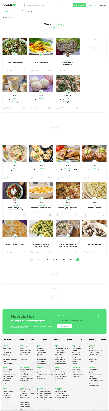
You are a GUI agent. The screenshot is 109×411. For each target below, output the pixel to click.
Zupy (14, 168)
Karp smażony (23, 376)
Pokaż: (54, 28)
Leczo (3, 390)
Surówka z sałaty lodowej (61, 348)
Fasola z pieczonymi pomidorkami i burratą (15, 208)
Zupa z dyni (40, 348)
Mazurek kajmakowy (77, 371)
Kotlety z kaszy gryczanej (95, 350)
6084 (64, 259)
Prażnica (4, 365)
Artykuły (29, 11)
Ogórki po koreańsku (94, 384)
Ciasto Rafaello (76, 354)
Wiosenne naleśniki (41, 170)
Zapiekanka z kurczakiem (43, 391)
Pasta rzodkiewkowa (59, 374)
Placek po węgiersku (7, 391)
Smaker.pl (4, 17)
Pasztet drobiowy (6, 373)
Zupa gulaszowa (41, 359)
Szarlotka (74, 350)
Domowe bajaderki (94, 244)
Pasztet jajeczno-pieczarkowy (68, 63)
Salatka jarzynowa (59, 354)
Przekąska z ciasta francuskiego (62, 395)
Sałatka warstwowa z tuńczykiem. (68, 101)
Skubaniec (74, 363)
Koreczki (39, 376)
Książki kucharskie (18, 11)
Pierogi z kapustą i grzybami (27, 378)
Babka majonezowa (77, 373)
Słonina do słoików (94, 385)
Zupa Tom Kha (14, 170)
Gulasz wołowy (6, 395)
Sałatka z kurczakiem (60, 352)
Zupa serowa (40, 357)
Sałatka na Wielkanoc (60, 357)
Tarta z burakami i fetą (60, 391)
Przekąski (67, 61)
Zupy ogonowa (41, 347)
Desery (14, 98)
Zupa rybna (23, 371)
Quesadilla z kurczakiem (60, 397)
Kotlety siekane (24, 354)
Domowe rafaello (41, 100)
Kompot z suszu (24, 380)
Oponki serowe (41, 373)
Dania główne (41, 168)
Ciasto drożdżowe (76, 348)
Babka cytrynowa (7, 378)
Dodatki (44, 339)
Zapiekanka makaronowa (26, 357)
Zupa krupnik (40, 350)
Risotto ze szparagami (95, 356)
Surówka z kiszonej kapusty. (14, 244)
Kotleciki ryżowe (93, 359)
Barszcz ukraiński (41, 352)
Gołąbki (91, 347)
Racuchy (4, 350)
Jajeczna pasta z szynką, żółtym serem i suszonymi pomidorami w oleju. (67, 246)
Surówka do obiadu (59, 347)
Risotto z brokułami (94, 354)
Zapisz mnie (64, 326)
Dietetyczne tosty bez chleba (67, 170)
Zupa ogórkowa (41, 361)
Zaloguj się (102, 5)
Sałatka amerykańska (15, 63)
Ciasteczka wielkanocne (8, 374)
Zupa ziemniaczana (42, 356)
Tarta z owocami (76, 369)
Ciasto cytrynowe (76, 359)
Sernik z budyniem (76, 347)
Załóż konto (92, 5)
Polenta (91, 361)
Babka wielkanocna (7, 376)
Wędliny (94, 168)
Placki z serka (6, 357)
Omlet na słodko (6, 348)
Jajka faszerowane (7, 369)
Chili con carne (6, 397)
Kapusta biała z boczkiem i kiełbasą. (67, 208)
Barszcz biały (40, 354)
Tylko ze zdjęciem (13, 32)
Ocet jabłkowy (93, 371)
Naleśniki (4, 354)
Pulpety (22, 348)
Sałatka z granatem (59, 361)
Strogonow (5, 393)
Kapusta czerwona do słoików (96, 380)
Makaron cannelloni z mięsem (27, 410)
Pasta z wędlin (94, 170)
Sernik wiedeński (58, 378)
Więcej (31, 327)
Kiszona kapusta (93, 369)
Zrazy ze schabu (24, 359)
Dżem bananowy (93, 382)
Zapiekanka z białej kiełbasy (41, 207)
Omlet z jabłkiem (6, 356)
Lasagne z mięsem (42, 399)
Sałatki (15, 61)
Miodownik (74, 361)
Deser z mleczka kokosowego (14, 101)
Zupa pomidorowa (42, 363)
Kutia (21, 382)
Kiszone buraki (93, 378)
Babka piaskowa (6, 380)
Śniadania (41, 61)
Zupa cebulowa (41, 365)
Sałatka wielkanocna (7, 384)
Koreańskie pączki (41, 378)
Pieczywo (57, 339)
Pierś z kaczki (23, 347)
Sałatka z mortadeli (59, 359)
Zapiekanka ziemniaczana (44, 393)
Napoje (33, 339)
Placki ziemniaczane (25, 352)
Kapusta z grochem (25, 374)
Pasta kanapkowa (7, 352)
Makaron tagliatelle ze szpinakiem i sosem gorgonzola (41, 246)
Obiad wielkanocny (7, 371)
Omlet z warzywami (41, 63)
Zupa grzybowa (24, 373)
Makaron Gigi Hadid (25, 404)
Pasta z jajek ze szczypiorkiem (62, 371)
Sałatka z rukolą (58, 356)
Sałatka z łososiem (59, 350)
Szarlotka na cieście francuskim (45, 374)
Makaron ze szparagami (60, 373)
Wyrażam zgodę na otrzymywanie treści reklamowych (72, 320)
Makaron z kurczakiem (25, 350)
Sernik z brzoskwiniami (60, 376)
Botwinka (56, 369)
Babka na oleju (76, 352)
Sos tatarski (5, 382)
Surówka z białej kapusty (60, 363)
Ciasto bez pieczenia (77, 357)
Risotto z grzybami (94, 352)
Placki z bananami (7, 363)
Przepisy (5, 11)
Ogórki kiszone (93, 373)
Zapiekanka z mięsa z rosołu (44, 397)
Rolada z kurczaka (59, 393)
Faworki (39, 371)
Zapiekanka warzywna (43, 395)
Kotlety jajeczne (58, 390)
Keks (21, 384)
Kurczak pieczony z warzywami (97, 357)
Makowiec (74, 356)
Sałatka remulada (94, 207)
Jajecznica (5, 347)
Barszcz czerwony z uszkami (27, 369)
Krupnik (91, 348)
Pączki (38, 369)
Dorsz (21, 356)
